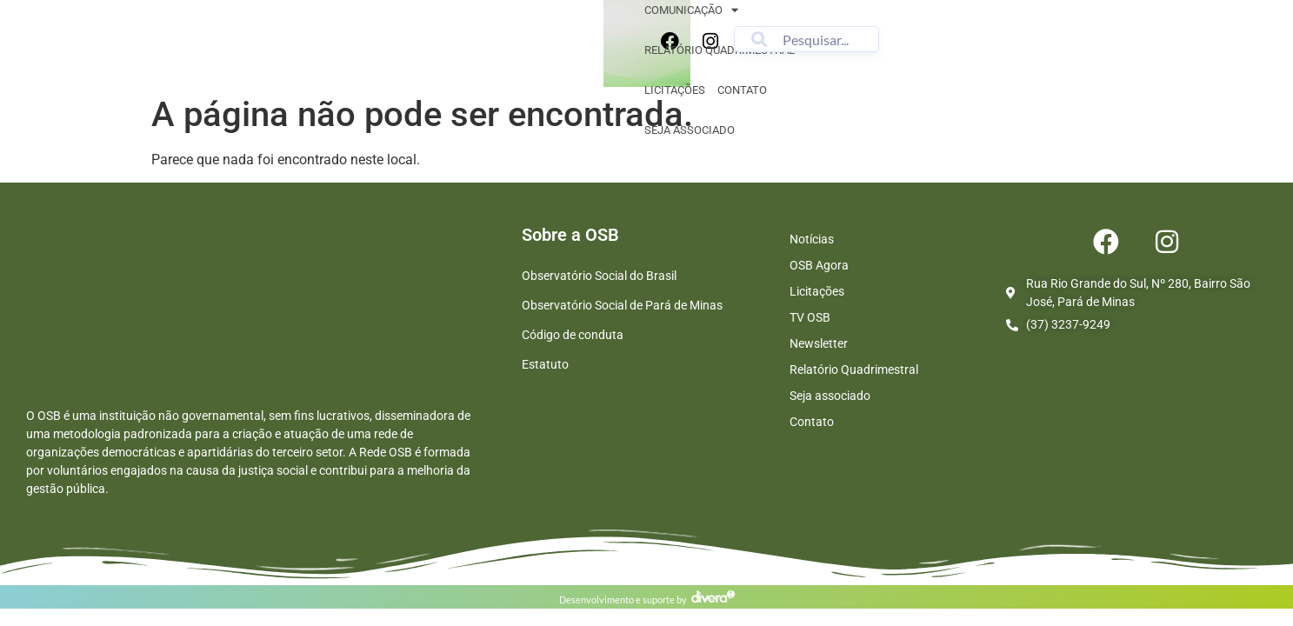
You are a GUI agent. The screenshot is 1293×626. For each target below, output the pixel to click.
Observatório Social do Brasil (599, 276)
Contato (775, 46)
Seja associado (857, 46)
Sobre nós (359, 47)
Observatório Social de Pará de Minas (622, 305)
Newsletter (819, 343)
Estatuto (545, 364)
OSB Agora (819, 265)
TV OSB (810, 317)
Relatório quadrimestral (590, 46)
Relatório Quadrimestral (854, 369)
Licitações (707, 46)
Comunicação (456, 47)
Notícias (812, 239)
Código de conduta (572, 335)
